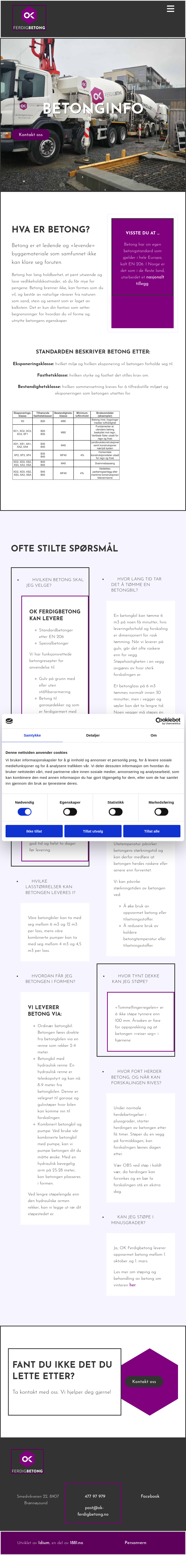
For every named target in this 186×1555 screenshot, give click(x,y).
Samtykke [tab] (32, 735)
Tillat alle (152, 831)
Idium (43, 1543)
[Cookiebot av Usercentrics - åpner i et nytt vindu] (159, 721)
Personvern (136, 1543)
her (132, 1285)
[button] (31, 134)
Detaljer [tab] (93, 735)
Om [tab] (154, 735)
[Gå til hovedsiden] (29, 29)
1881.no (76, 1543)
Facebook (150, 1496)
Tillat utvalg (93, 831)
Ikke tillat (34, 831)
